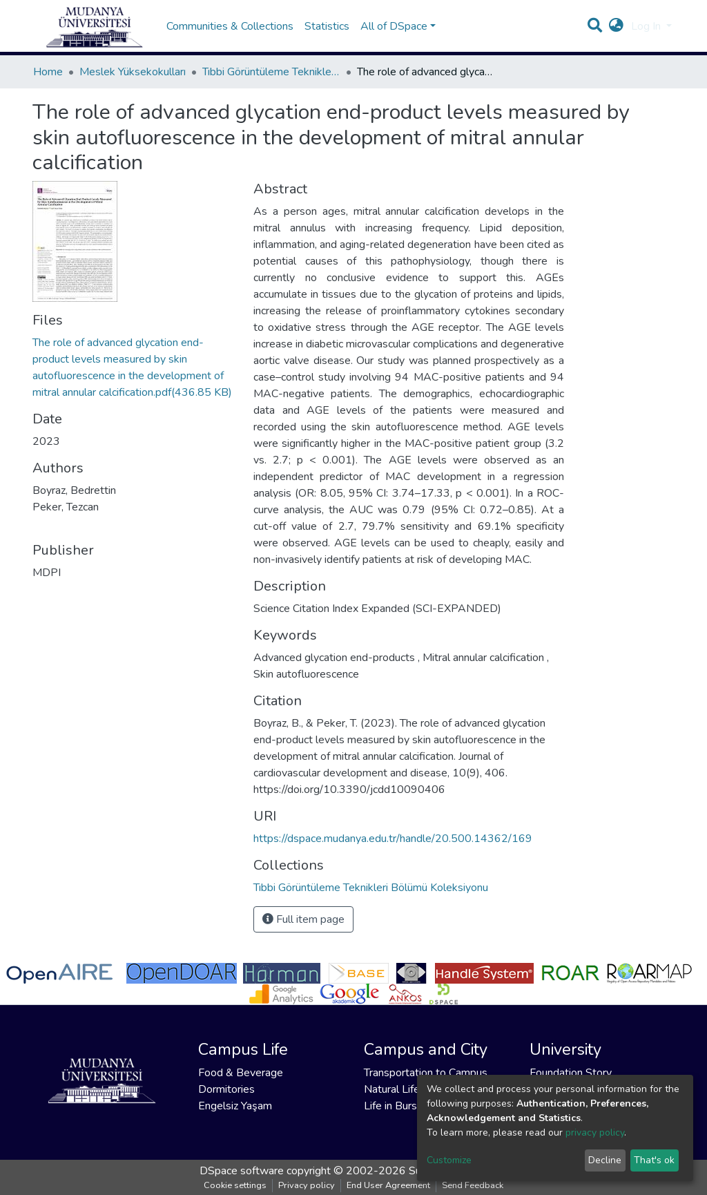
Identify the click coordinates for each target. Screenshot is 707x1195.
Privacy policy (306, 1185)
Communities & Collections (229, 33)
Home (48, 85)
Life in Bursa (393, 1105)
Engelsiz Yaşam (235, 1105)
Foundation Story (571, 1072)
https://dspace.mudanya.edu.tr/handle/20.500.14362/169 (392, 852)
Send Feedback (472, 1185)
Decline (604, 1160)
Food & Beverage (240, 1072)
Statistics (326, 33)
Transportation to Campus (425, 1072)
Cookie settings (235, 1185)
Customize (449, 1160)
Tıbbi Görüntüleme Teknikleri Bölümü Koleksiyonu (271, 85)
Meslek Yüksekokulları (132, 85)
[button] (616, 33)
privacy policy (594, 1132)
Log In (647, 33)
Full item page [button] (303, 933)
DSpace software (242, 1170)
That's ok (654, 1160)
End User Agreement (388, 1185)
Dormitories (226, 1089)
